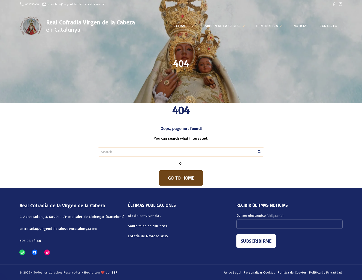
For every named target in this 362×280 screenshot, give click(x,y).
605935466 (32, 4)
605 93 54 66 (30, 240)
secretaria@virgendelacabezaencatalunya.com (76, 4)
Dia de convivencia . (144, 215)
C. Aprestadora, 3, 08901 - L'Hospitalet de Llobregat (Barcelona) (71, 216)
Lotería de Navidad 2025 (148, 236)
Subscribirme (256, 241)
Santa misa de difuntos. (148, 225)
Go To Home (181, 178)
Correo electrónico (260, 215)
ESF (114, 272)
